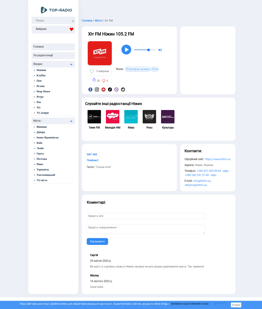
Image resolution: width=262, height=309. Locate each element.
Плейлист (93, 160)
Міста (37, 120)
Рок (39, 102)
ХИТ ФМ (92, 154)
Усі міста (42, 180)
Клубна (41, 75)
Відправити (97, 241)
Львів (40, 148)
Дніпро (41, 132)
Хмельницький (46, 174)
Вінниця (42, 126)
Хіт (39, 107)
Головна (38, 46)
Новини (41, 70)
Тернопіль (43, 169)
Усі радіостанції (43, 55)
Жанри (38, 64)
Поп (39, 80)
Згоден (236, 304)
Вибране (55, 29)
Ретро (40, 96)
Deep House (43, 91)
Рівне (40, 164)
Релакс (41, 86)
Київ (39, 142)
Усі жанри (43, 112)
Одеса (40, 153)
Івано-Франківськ (48, 137)
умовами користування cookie (190, 303)
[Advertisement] (158, 8)
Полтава (42, 158)
